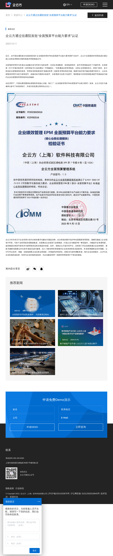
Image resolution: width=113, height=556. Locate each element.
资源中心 (18, 16)
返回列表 (97, 16)
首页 (8, 16)
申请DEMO (87, 4)
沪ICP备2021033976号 (67, 543)
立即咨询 (80, 466)
